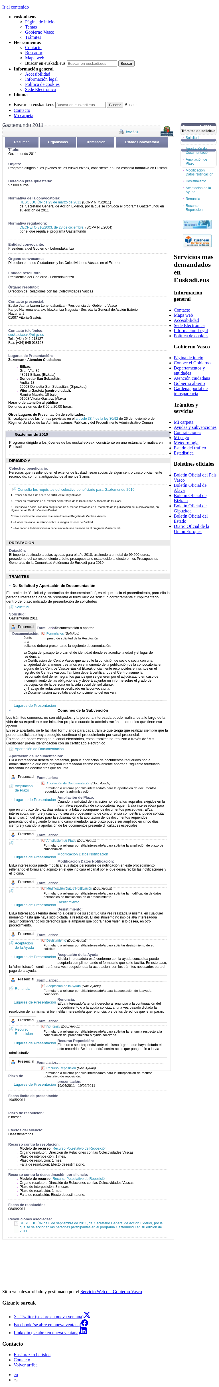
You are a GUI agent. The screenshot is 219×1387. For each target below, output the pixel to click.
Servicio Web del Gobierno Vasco (111, 1291)
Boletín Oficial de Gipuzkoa (190, 508)
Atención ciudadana (192, 378)
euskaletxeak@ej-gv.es (26, 335)
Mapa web (34, 57)
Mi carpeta (23, 115)
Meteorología (186, 442)
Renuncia (53, 1026)
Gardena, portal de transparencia (191, 391)
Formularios (55, 633)
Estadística (184, 453)
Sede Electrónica (40, 89)
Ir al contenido (15, 7)
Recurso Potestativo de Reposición (80, 1148)
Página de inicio (39, 21)
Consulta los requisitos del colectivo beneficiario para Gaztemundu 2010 (76, 489)
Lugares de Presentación (35, 705)
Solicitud (22, 607)
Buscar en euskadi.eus (45, 63)
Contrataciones (187, 432)
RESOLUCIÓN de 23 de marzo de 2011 (50, 202)
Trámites (33, 37)
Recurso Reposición (61, 1068)
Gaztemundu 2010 (31, 434)
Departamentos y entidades (189, 370)
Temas (31, 27)
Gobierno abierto (189, 383)
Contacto (33, 47)
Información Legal (191, 330)
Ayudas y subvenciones (195, 427)
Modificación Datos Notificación (69, 888)
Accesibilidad (37, 74)
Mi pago (181, 437)
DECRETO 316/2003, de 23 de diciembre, (52, 227)
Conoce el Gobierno (192, 362)
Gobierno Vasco (39, 32)
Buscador (33, 52)
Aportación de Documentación (39, 749)
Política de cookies (42, 84)
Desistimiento (56, 940)
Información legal (41, 79)
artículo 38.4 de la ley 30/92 (97, 419)
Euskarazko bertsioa (32, 1354)
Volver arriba (26, 1364)
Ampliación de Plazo (61, 840)
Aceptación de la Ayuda (63, 986)
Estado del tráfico (190, 447)
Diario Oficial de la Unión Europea (191, 529)
